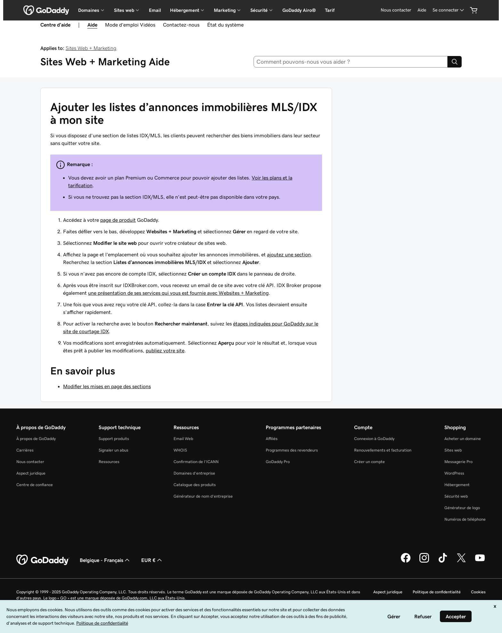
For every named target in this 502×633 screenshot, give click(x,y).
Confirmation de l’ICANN (196, 462)
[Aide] (422, 10)
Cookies (478, 592)
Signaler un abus (113, 450)
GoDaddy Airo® (299, 10)
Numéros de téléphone (465, 519)
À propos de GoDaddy (36, 439)
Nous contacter (30, 462)
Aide (92, 24)
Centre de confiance (34, 485)
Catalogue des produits (195, 485)
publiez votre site (165, 350)
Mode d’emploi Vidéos (130, 24)
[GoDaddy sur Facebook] (405, 561)
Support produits (114, 439)
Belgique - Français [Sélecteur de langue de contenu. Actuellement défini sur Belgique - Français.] (105, 560)
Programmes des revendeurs (292, 450)
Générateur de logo (462, 508)
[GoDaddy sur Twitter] (461, 561)
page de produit (118, 219)
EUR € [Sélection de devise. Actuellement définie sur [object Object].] (152, 560)
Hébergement (457, 485)
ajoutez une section (289, 254)
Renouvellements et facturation (382, 450)
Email (155, 10)
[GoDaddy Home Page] (42, 560)
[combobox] (350, 62)
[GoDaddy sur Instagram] (424, 561)
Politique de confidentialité (437, 592)
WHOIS (180, 450)
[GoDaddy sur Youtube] (480, 561)
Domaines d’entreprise (194, 473)
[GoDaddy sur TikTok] (443, 561)
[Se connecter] (449, 10)
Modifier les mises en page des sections (107, 386)
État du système (225, 24)
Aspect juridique (30, 473)
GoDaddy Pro (278, 462)
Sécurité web (456, 496)
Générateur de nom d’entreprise (203, 496)
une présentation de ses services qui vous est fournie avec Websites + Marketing (178, 292)
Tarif (330, 10)
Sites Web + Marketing (91, 48)
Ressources (109, 462)
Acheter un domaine (462, 439)
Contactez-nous (181, 24)
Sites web (453, 450)
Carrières (25, 450)
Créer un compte (369, 462)
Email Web (183, 439)
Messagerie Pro (458, 462)
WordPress (454, 473)
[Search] (455, 62)
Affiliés (272, 439)
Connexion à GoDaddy (374, 439)
